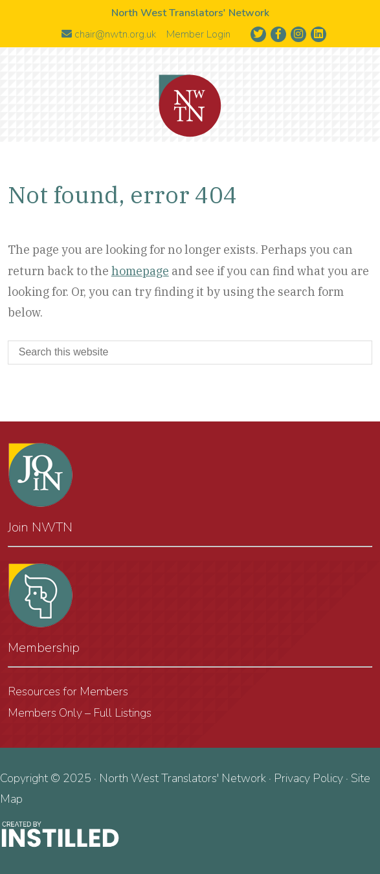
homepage (140, 270)
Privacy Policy (308, 778)
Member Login (198, 34)
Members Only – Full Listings (79, 713)
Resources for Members (68, 691)
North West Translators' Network (190, 106)
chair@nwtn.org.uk (108, 34)
